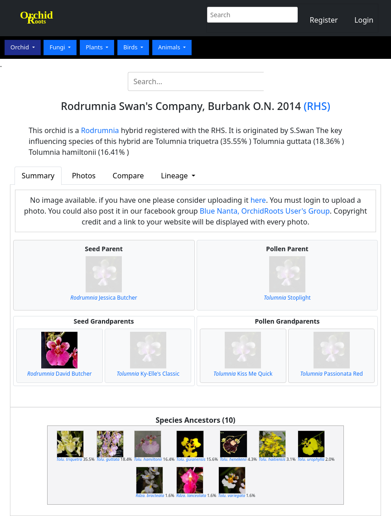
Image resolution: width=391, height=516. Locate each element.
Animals (170, 47)
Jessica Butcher (103, 297)
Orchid (20, 47)
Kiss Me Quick (242, 373)
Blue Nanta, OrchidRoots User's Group (265, 211)
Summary (38, 176)
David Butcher (59, 373)
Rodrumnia (100, 130)
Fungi (58, 47)
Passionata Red (331, 373)
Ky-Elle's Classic (148, 373)
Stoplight (287, 297)
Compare (128, 176)
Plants (95, 47)
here (258, 200)
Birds (131, 47)
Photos (84, 176)
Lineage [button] (175, 176)
